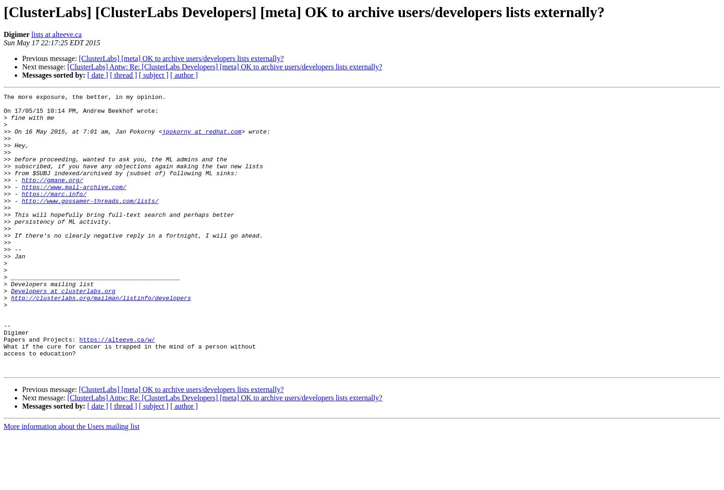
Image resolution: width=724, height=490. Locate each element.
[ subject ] (154, 75)
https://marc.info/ (54, 214)
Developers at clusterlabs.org (63, 331)
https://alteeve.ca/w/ (117, 389)
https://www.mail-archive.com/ (74, 206)
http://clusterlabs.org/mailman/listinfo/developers (101, 339)
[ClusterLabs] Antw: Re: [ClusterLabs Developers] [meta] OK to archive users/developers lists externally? (224, 67)
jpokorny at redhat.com (201, 139)
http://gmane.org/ (52, 198)
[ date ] (97, 75)
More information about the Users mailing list (71, 482)
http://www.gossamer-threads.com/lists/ (90, 223)
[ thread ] (123, 75)
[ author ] (184, 75)
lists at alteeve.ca (56, 34)
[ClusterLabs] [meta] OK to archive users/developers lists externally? (181, 58)
